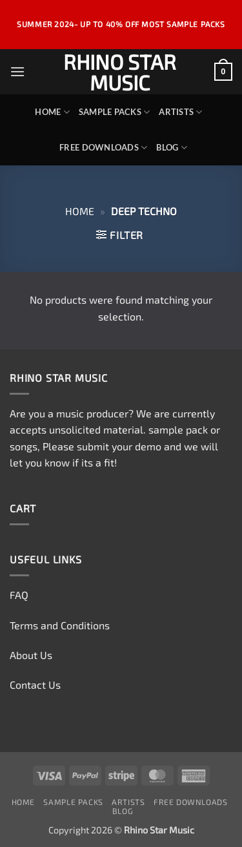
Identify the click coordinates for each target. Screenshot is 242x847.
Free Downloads (103, 147)
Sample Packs (114, 112)
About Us (31, 655)
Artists (180, 112)
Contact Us (35, 684)
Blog (171, 147)
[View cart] (223, 72)
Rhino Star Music (119, 71)
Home (52, 112)
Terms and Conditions (60, 625)
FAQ (19, 595)
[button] (17, 71)
